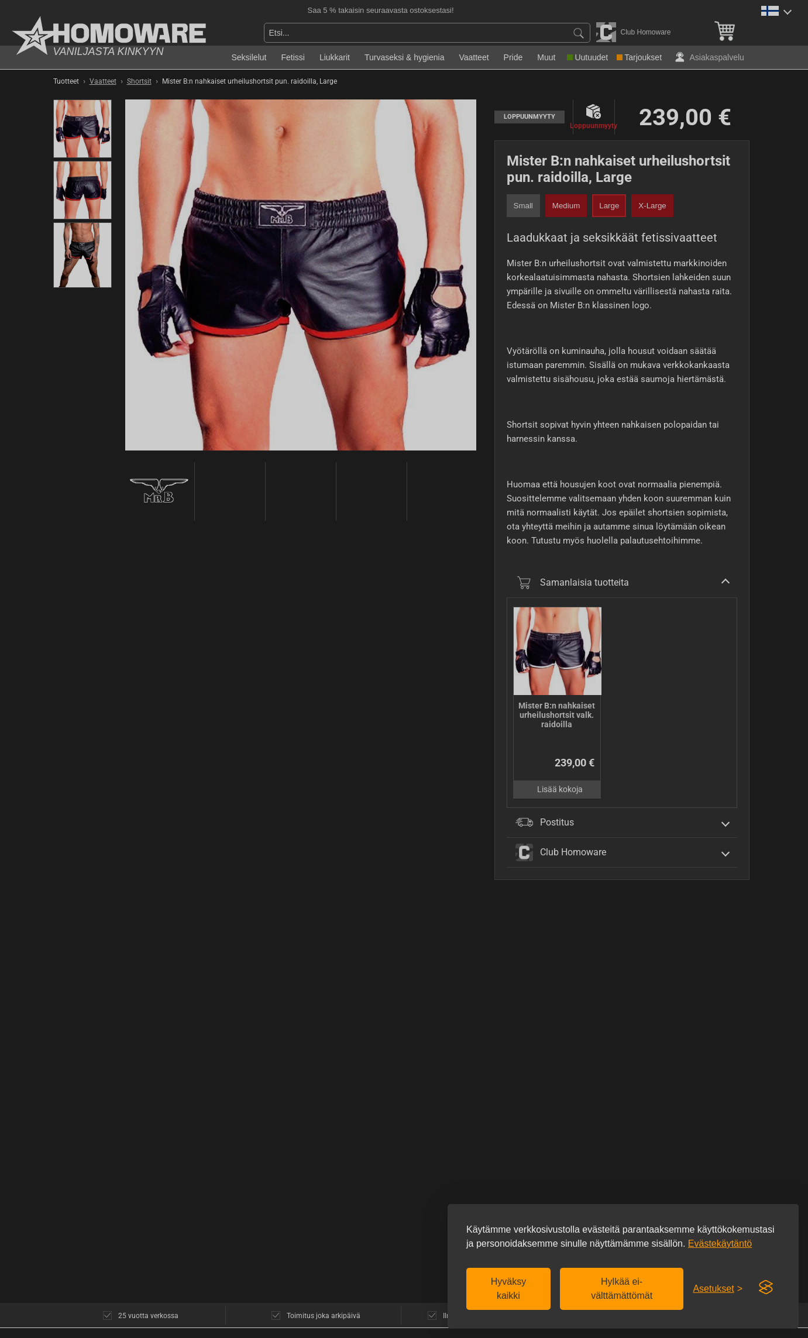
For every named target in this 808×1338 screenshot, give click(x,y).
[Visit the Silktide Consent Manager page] (766, 1288)
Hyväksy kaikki (508, 1289)
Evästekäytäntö (720, 1243)
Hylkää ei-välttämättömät (621, 1289)
